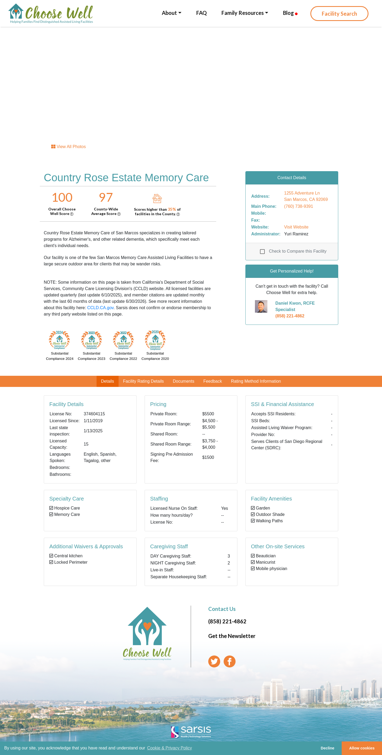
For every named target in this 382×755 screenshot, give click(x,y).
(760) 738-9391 (298, 206)
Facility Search (339, 13)
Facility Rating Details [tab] (143, 381)
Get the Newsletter (231, 636)
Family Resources (243, 13)
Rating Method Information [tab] (256, 381)
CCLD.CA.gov (100, 307)
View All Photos (68, 146)
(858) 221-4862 (289, 316)
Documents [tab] (183, 381)
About (169, 13)
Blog (290, 13)
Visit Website (296, 227)
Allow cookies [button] (362, 748)
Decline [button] (327, 748)
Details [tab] (107, 381)
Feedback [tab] (212, 381)
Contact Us (222, 609)
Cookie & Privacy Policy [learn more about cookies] (169, 748)
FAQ (201, 13)
